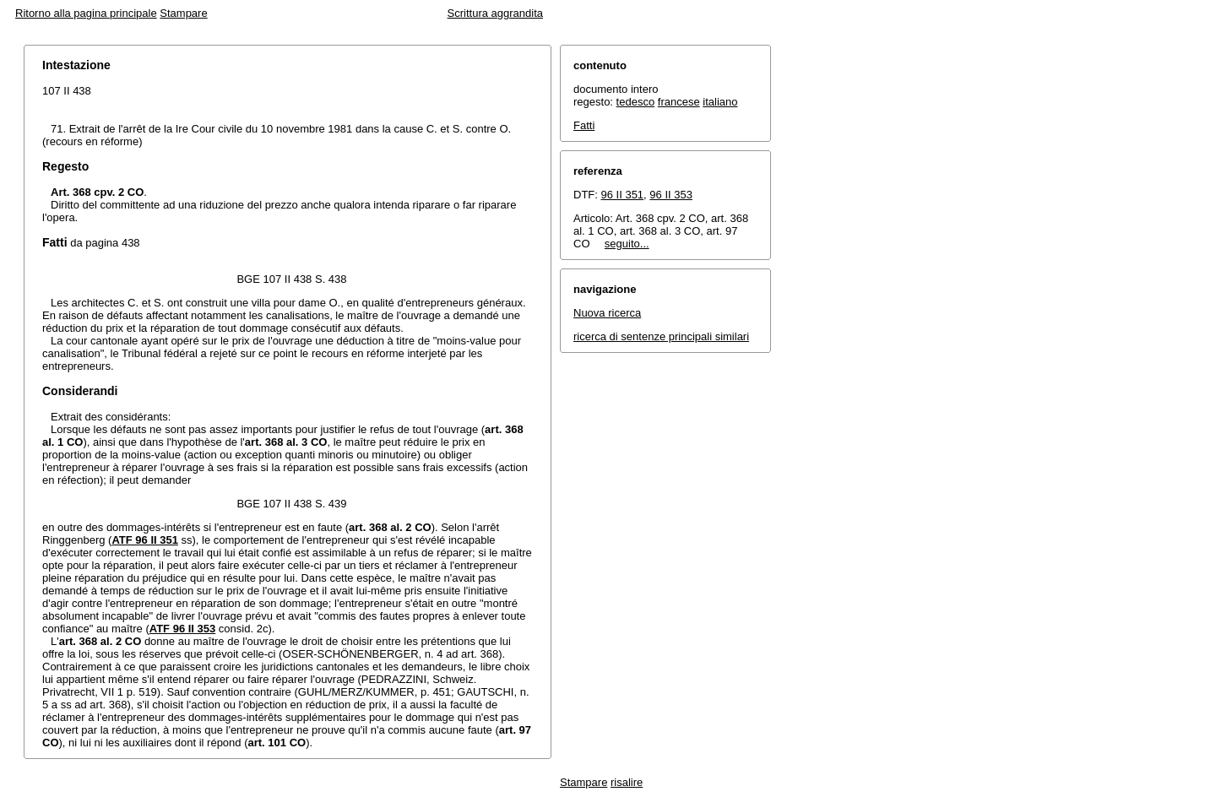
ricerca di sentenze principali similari (661, 336)
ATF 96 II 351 (144, 540)
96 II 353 (670, 194)
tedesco (635, 101)
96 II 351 (622, 194)
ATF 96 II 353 (182, 628)
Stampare (183, 13)
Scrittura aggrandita (495, 13)
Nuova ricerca (607, 312)
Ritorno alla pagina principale (86, 13)
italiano (720, 101)
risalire (627, 782)
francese (679, 101)
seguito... (627, 243)
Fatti (583, 125)
